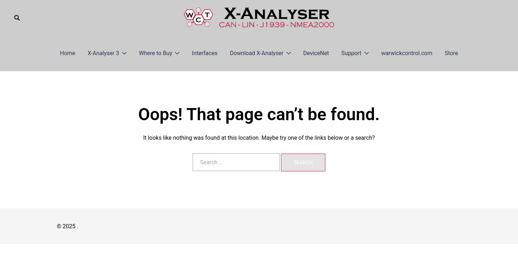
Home (67, 53)
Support (351, 53)
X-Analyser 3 (103, 53)
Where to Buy (155, 53)
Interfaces (204, 53)
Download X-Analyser (256, 53)
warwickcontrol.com (406, 53)
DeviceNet (316, 53)
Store (451, 53)
